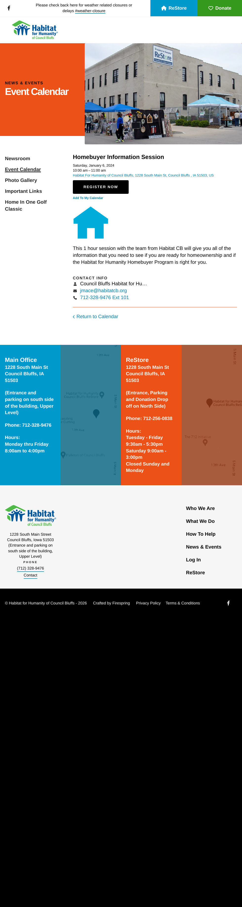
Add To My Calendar (88, 198)
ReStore (174, 8)
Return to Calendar (97, 316)
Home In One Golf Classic (26, 205)
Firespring (121, 603)
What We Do (200, 521)
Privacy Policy (148, 603)
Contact (30, 575)
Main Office (21, 360)
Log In (193, 560)
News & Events (203, 547)
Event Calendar (23, 169)
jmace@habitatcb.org (103, 290)
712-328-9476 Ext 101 (104, 297)
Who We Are (200, 508)
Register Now (100, 187)
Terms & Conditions (183, 603)
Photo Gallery (21, 180)
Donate (219, 8)
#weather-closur (89, 11)
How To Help (201, 534)
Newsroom (17, 158)
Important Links (23, 191)
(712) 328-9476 (30, 568)
